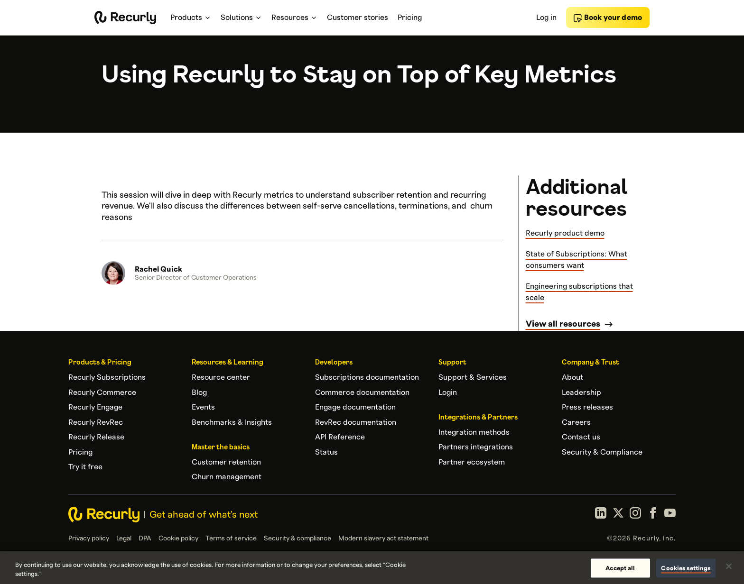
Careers (576, 422)
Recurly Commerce (102, 392)
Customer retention (226, 462)
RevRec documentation (355, 422)
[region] (372, 567)
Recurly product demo (565, 233)
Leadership (581, 392)
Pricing (80, 452)
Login (447, 392)
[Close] (728, 566)
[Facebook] (653, 514)
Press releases (587, 407)
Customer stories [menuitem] (357, 17)
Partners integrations (475, 447)
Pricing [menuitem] (410, 17)
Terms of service (231, 538)
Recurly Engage (95, 407)
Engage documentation (355, 407)
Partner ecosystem (471, 462)
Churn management (226, 477)
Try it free (85, 467)
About (572, 377)
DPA (145, 538)
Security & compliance (297, 538)
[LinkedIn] (600, 514)
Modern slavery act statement (383, 538)
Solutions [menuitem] (241, 17)
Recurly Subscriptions (107, 377)
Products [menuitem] (190, 17)
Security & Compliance (602, 452)
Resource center (221, 377)
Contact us (581, 437)
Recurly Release (96, 437)
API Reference (340, 437)
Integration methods (474, 432)
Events (203, 407)
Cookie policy (178, 538)
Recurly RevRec (95, 422)
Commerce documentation (362, 392)
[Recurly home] (125, 17)
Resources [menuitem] (294, 17)
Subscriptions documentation (367, 377)
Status (326, 452)
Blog (199, 392)
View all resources (563, 324)
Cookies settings (685, 568)
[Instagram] (635, 514)
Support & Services (472, 377)
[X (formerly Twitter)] (618, 514)
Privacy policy (88, 538)
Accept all (620, 568)
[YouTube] (670, 514)
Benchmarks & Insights (232, 422)
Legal (123, 538)
